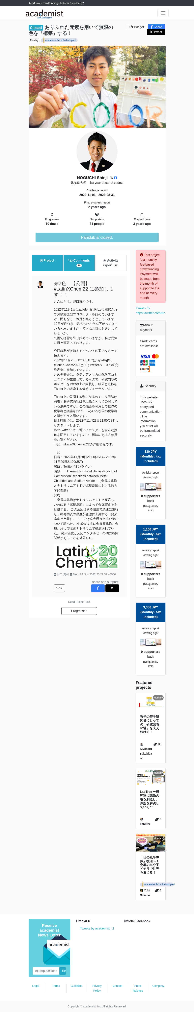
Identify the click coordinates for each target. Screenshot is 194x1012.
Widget (137, 27)
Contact (117, 985)
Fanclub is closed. (97, 237)
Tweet (156, 32)
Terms (56, 985)
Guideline (76, 985)
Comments (79, 263)
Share (156, 27)
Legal (35, 985)
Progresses (79, 611)
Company (158, 985)
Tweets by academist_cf (97, 928)
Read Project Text (79, 601)
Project (47, 260)
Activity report (111, 263)
